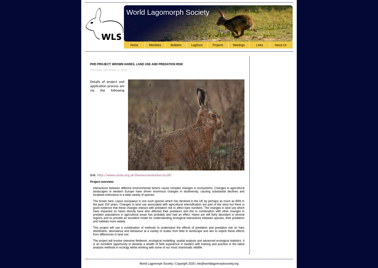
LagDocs (196, 45)
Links (259, 45)
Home (134, 45)
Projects (218, 45)
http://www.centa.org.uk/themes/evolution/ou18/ (134, 175)
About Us (280, 45)
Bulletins (176, 45)
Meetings (239, 45)
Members (155, 45)
